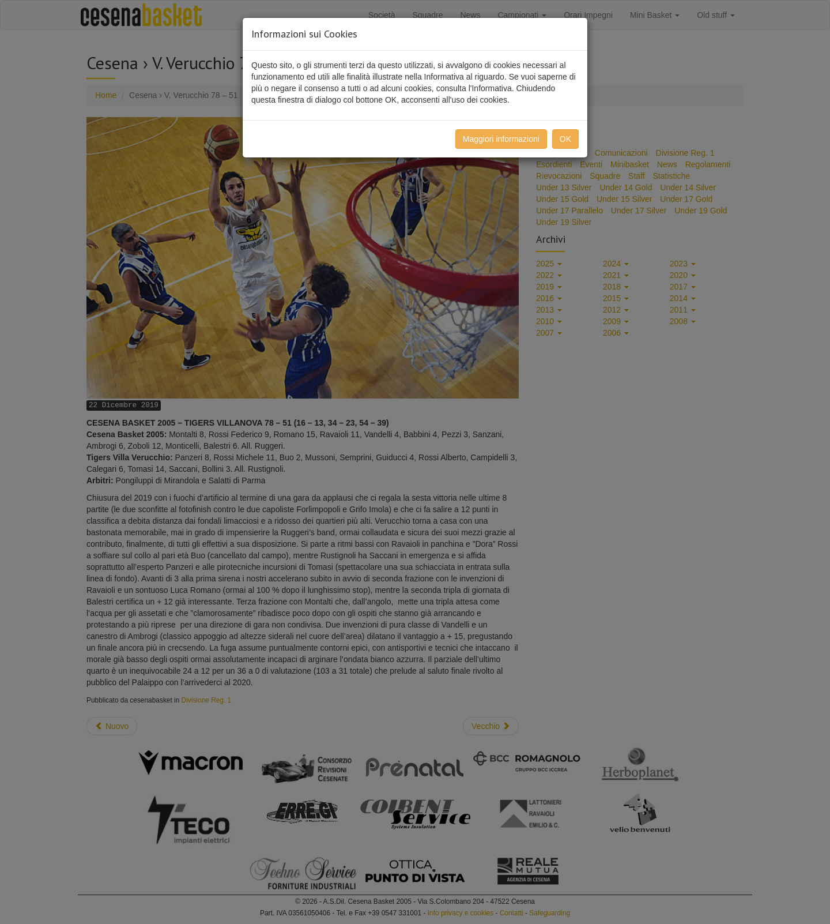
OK (565, 139)
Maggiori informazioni (501, 139)
